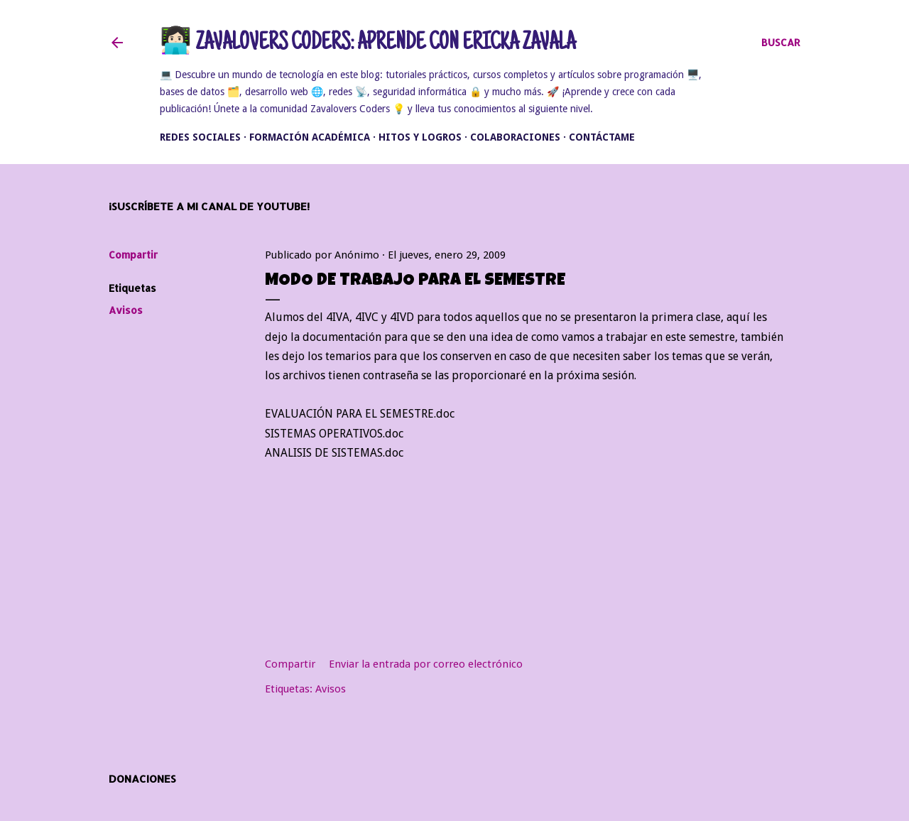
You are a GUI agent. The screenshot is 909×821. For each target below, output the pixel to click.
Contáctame (602, 137)
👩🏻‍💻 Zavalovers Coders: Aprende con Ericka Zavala (367, 44)
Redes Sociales (200, 137)
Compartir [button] (133, 255)
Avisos (126, 310)
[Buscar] (780, 43)
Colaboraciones (515, 137)
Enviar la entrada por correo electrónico (426, 664)
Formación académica (309, 137)
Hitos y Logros (420, 137)
